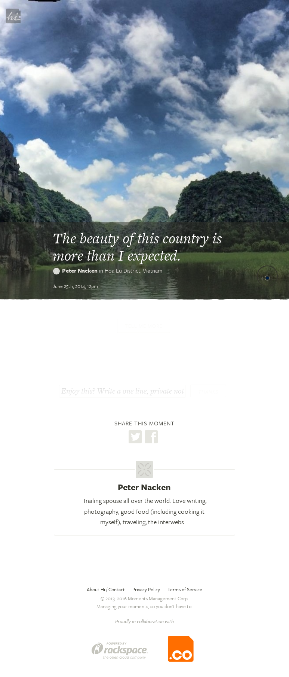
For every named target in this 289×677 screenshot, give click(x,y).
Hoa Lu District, (133, 270)
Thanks (208, 391)
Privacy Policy (146, 589)
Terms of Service (184, 589)
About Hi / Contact (106, 589)
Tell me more (143, 326)
